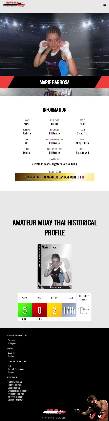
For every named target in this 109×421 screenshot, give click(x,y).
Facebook (11, 340)
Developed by (54, 418)
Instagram (12, 343)
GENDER (26, 149)
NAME (27, 120)
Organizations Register (17, 390)
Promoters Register (16, 393)
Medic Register (14, 387)
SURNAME (26, 129)
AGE (26, 139)
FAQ (9, 366)
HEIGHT (82, 129)
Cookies (11, 372)
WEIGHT (82, 139)
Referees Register (15, 396)
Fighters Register (15, 382)
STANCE (82, 149)
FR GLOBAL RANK (54, 158)
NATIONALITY (54, 129)
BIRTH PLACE (54, 120)
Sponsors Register (15, 399)
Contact (11, 356)
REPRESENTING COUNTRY (54, 139)
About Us (11, 353)
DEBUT (82, 120)
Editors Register (14, 384)
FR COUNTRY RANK (54, 171)
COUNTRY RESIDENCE (54, 149)
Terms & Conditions (16, 369)
